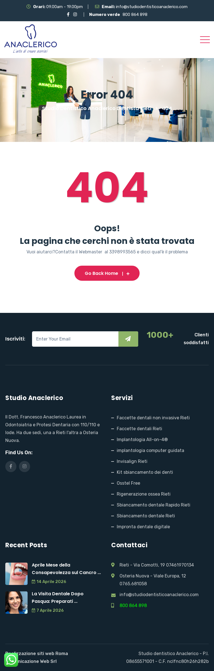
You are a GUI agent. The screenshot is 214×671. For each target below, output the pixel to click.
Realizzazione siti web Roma (36, 653)
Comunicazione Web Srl (31, 661)
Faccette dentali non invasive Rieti (153, 417)
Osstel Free (128, 483)
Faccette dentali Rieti (139, 428)
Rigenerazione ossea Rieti (144, 494)
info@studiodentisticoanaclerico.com (152, 6)
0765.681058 (133, 583)
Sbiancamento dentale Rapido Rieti (153, 505)
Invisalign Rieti (132, 461)
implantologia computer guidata (150, 450)
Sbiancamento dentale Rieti (146, 515)
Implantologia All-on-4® (142, 439)
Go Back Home (107, 273)
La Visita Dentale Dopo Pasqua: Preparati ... (58, 598)
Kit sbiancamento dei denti (145, 472)
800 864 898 (135, 14)
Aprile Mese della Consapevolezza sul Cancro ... (66, 569)
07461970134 (180, 565)
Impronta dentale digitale (143, 526)
